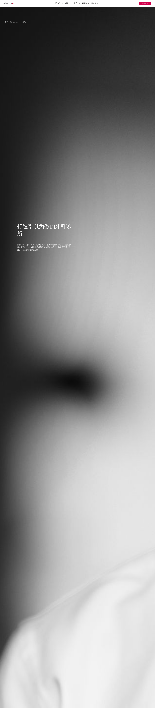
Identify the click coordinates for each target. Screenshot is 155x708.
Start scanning (15, 16)
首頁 (6, 16)
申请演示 (145, 3)
